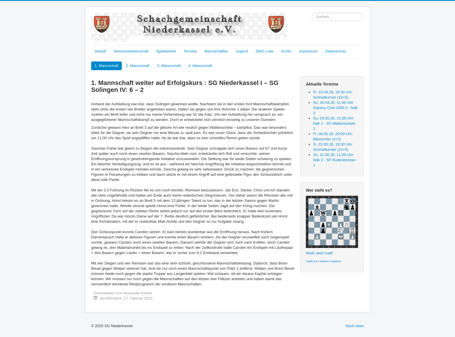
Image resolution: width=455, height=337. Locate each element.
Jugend (242, 51)
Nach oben (355, 326)
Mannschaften (216, 51)
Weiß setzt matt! (319, 253)
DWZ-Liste (264, 51)
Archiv (286, 51)
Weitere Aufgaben (330, 261)
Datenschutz (335, 51)
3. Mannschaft (169, 66)
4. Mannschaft (200, 66)
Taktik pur (311, 261)
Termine (190, 51)
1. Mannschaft (106, 66)
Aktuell (100, 51)
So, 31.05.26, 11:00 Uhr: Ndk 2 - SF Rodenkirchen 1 (334, 160)
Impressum (308, 51)
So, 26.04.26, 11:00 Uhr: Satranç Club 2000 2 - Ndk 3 (335, 107)
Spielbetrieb (166, 51)
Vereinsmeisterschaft (131, 51)
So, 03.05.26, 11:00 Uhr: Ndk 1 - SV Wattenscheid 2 (334, 123)
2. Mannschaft (138, 66)
